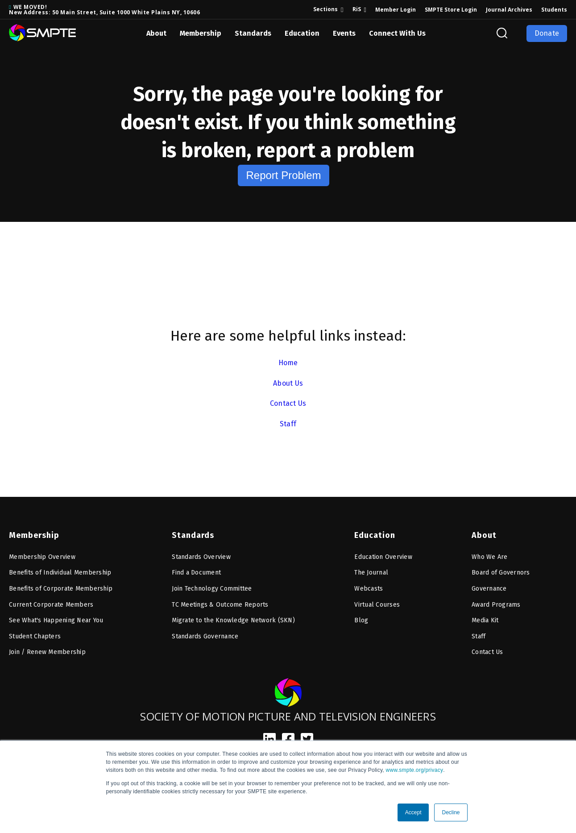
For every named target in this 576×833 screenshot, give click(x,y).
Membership (200, 33)
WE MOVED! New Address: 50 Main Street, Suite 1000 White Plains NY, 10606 (104, 9)
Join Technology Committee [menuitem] (212, 588)
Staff (288, 424)
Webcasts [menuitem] (368, 588)
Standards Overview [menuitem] (201, 557)
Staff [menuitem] (478, 636)
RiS (356, 9)
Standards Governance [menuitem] (205, 636)
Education (302, 33)
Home (288, 362)
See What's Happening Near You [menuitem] (56, 620)
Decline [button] (451, 812)
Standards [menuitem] (193, 535)
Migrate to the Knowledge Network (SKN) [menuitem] (233, 620)
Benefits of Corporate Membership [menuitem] (60, 588)
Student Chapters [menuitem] (35, 636)
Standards (253, 33)
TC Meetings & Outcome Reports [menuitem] (220, 604)
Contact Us (288, 403)
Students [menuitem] (554, 9)
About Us (288, 383)
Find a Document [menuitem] (196, 572)
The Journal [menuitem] (371, 572)
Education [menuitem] (374, 535)
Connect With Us (397, 33)
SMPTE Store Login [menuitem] (451, 9)
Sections (325, 9)
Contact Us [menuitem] (487, 652)
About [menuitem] (484, 535)
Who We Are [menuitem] (490, 557)
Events (344, 33)
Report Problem (283, 175)
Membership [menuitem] (34, 535)
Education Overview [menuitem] (383, 557)
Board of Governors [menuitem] (501, 572)
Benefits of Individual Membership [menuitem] (60, 572)
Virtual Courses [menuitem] (377, 604)
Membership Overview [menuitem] (42, 557)
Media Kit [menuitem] (485, 620)
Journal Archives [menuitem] (509, 9)
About (156, 33)
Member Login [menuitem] (395, 9)
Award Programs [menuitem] (496, 604)
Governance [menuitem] (489, 588)
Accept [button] (413, 812)
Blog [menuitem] (361, 620)
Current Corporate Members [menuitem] (51, 604)
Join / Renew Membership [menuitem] (47, 652)
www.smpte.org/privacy (414, 770)
